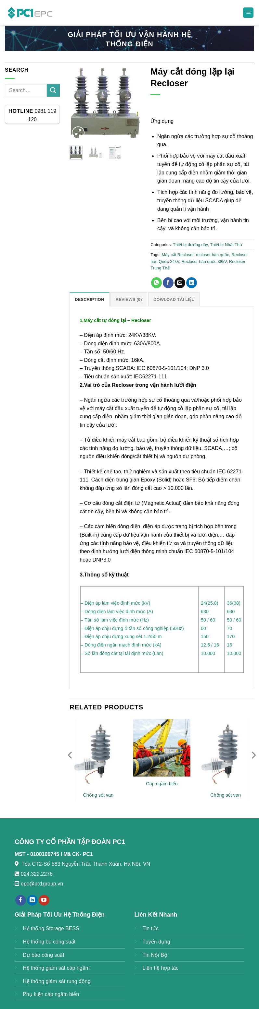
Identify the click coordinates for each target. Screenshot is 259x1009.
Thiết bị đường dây (190, 244)
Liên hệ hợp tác (161, 968)
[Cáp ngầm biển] (161, 747)
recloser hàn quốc (212, 254)
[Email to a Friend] (180, 282)
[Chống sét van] (98, 753)
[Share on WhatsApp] (156, 282)
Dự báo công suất (43, 955)
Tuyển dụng (156, 941)
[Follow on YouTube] (44, 900)
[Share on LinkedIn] (191, 282)
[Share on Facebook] (168, 282)
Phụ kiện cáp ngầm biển (51, 994)
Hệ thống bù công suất (49, 941)
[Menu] (248, 12)
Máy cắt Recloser (177, 254)
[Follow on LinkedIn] (32, 900)
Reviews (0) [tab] (129, 299)
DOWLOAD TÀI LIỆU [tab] (174, 299)
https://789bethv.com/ (89, 883)
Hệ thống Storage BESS (51, 928)
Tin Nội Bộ (155, 955)
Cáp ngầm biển (162, 783)
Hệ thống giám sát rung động (57, 981)
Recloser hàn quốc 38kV (204, 261)
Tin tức (151, 928)
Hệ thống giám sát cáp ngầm (56, 968)
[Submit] (53, 90)
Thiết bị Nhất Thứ (226, 244)
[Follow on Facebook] (20, 900)
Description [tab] (89, 299)
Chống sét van (98, 795)
